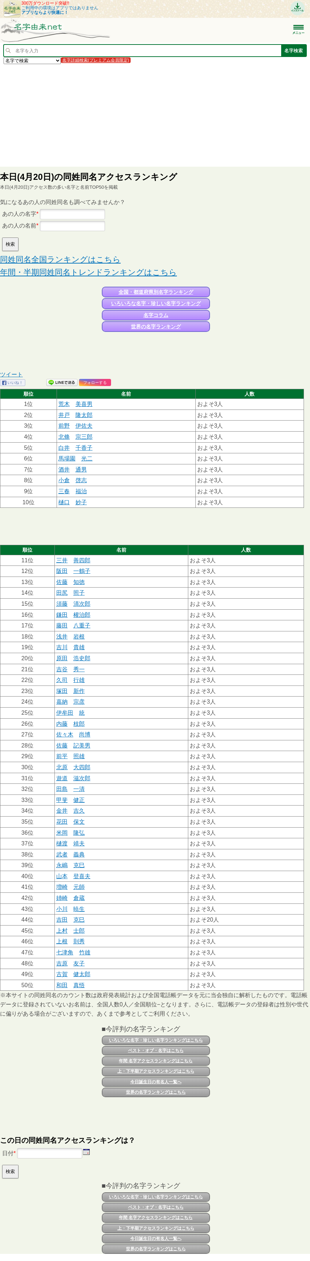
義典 (79, 854)
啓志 (81, 480)
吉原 (62, 963)
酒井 (64, 470)
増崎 (62, 887)
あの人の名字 (19, 214)
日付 (8, 1153)
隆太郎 (84, 415)
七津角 (64, 952)
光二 (87, 458)
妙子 (81, 502)
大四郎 (81, 767)
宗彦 (79, 702)
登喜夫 (81, 876)
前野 (64, 426)
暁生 (79, 909)
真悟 (79, 985)
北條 (64, 437)
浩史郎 (81, 658)
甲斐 (62, 800)
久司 (62, 680)
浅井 (62, 637)
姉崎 (62, 898)
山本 (62, 876)
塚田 (62, 691)
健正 (79, 800)
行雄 (79, 680)
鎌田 (62, 615)
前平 (62, 756)
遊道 (62, 778)
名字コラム (155, 315)
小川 (62, 909)
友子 (79, 963)
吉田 (62, 920)
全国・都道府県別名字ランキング (156, 292)
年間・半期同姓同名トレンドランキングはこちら (88, 272)
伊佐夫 (84, 426)
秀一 (79, 669)
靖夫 (79, 843)
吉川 (62, 647)
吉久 (79, 811)
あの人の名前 (19, 226)
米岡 (62, 833)
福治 (81, 491)
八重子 (81, 625)
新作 (79, 691)
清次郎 (81, 604)
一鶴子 (81, 571)
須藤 (62, 604)
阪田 (62, 571)
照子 (79, 593)
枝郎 (79, 724)
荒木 (64, 404)
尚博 (84, 734)
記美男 (81, 745)
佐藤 (62, 582)
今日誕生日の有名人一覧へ (156, 1081)
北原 (62, 767)
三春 (64, 491)
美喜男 (84, 404)
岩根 (79, 637)
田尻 (62, 593)
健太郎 (81, 974)
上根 (62, 941)
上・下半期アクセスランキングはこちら (155, 1071)
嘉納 (62, 702)
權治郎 (81, 615)
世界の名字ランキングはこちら (156, 1092)
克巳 (79, 865)
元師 (79, 887)
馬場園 (66, 458)
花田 (62, 822)
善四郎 (81, 560)
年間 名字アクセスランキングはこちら (156, 1060)
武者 (62, 854)
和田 (62, 985)
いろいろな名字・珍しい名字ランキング (156, 303)
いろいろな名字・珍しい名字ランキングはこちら (156, 1040)
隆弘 (79, 833)
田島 (62, 789)
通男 (81, 470)
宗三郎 (84, 437)
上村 (62, 931)
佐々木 (64, 734)
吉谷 (62, 669)
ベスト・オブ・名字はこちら (156, 1050)
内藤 (62, 724)
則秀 (79, 941)
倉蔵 (79, 898)
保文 (79, 822)
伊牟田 (64, 713)
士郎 (79, 931)
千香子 (84, 448)
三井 (62, 560)
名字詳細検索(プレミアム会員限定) (95, 60)
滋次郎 (81, 778)
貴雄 (79, 647)
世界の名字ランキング (156, 326)
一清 (79, 789)
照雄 (79, 756)
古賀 (62, 974)
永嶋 (62, 865)
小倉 (64, 480)
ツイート (11, 374)
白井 (64, 448)
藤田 (62, 625)
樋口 (64, 502)
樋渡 (62, 843)
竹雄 (84, 952)
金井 (62, 811)
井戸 (64, 415)
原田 (62, 658)
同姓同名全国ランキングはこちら (60, 259)
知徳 (79, 582)
